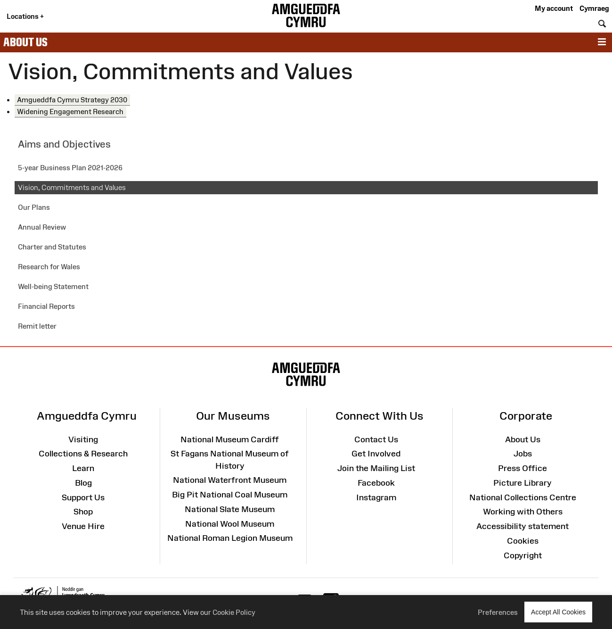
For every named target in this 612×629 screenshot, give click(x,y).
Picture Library (522, 483)
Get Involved (375, 453)
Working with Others (523, 511)
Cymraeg (594, 8)
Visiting (83, 439)
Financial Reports (46, 306)
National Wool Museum (229, 524)
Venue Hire (83, 526)
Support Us (83, 497)
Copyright (523, 555)
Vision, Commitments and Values (72, 187)
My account (554, 8)
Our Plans (34, 207)
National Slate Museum (230, 509)
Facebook (376, 483)
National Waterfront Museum (229, 480)
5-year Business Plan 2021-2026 (70, 168)
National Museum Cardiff (229, 439)
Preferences (498, 612)
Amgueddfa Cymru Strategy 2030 (72, 100)
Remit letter (37, 326)
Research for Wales (49, 267)
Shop (83, 511)
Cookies (523, 541)
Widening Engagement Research (70, 112)
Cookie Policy (233, 612)
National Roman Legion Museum (230, 538)
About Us (25, 42)
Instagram (376, 497)
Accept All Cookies (558, 612)
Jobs (523, 453)
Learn (83, 468)
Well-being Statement (53, 286)
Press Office (522, 468)
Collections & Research (83, 453)
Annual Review (42, 227)
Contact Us (376, 439)
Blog (83, 483)
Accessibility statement (522, 526)
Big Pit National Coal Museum (229, 494)
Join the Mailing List (376, 468)
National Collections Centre (522, 497)
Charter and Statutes (52, 247)
